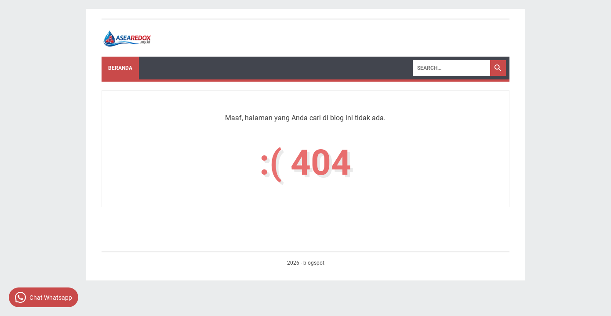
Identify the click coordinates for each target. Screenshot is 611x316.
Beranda (120, 68)
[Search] (451, 68)
